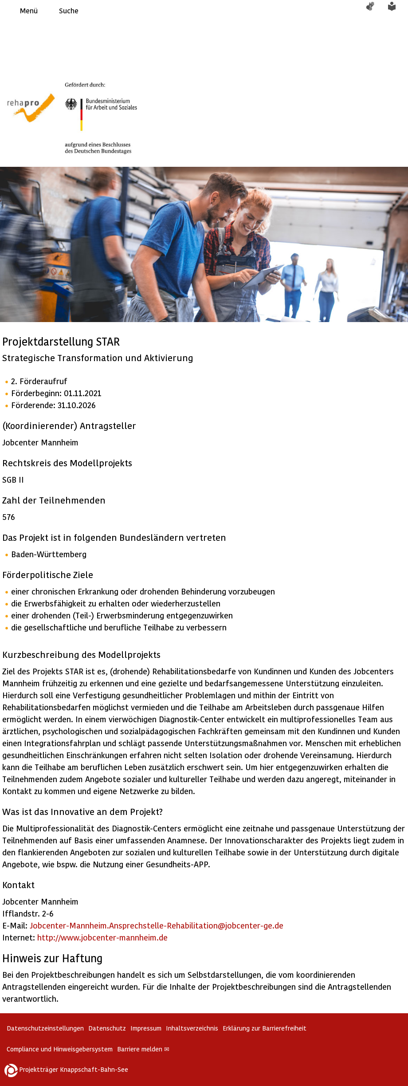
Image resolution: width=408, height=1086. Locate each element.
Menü (29, 10)
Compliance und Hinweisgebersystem (60, 1049)
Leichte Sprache (397, 11)
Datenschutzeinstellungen (45, 1028)
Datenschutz (107, 1028)
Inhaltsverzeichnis (192, 1028)
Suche (68, 10)
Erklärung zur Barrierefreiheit (264, 1028)
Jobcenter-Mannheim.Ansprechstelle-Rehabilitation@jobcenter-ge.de (156, 925)
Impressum (145, 1028)
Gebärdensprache (375, 11)
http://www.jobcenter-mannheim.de (102, 937)
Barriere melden (143, 1049)
